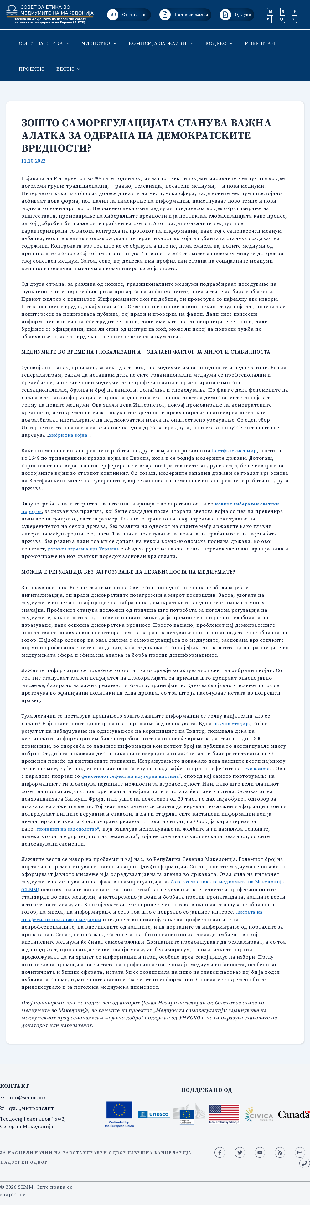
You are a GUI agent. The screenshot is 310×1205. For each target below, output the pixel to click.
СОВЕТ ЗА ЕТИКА (43, 43)
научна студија (232, 723)
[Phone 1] (304, 1162)
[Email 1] (300, 1151)
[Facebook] (219, 1151)
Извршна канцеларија (36, 1158)
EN (294, 15)
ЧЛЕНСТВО (95, 43)
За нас (10, 1150)
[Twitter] (240, 1151)
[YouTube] (260, 1151)
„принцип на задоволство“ (69, 828)
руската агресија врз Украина (87, 548)
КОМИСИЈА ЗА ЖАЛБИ (154, 43)
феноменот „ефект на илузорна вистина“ (134, 775)
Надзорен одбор (101, 1158)
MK (270, 15)
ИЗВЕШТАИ (249, 43)
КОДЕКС (210, 43)
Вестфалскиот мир (236, 450)
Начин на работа (70, 1150)
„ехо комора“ (259, 768)
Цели (32, 1150)
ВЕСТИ (64, 68)
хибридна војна (69, 434)
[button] (65, 43)
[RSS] (280, 1151)
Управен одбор (123, 1150)
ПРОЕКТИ (30, 68)
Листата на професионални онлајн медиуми (102, 918)
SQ (282, 15)
